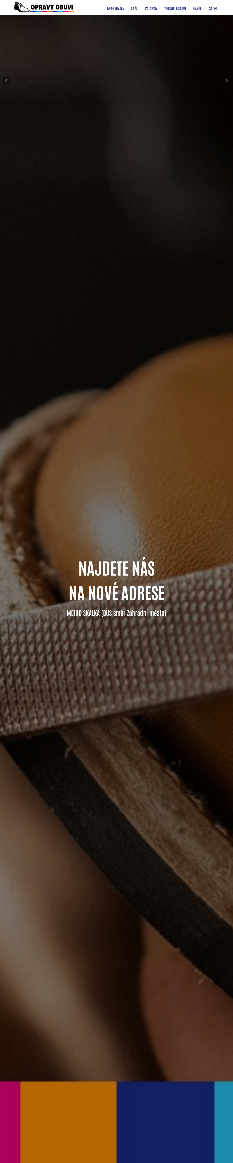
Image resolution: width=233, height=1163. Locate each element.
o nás (134, 8)
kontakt (212, 8)
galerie (197, 8)
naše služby (150, 8)
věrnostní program (175, 8)
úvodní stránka (115, 8)
